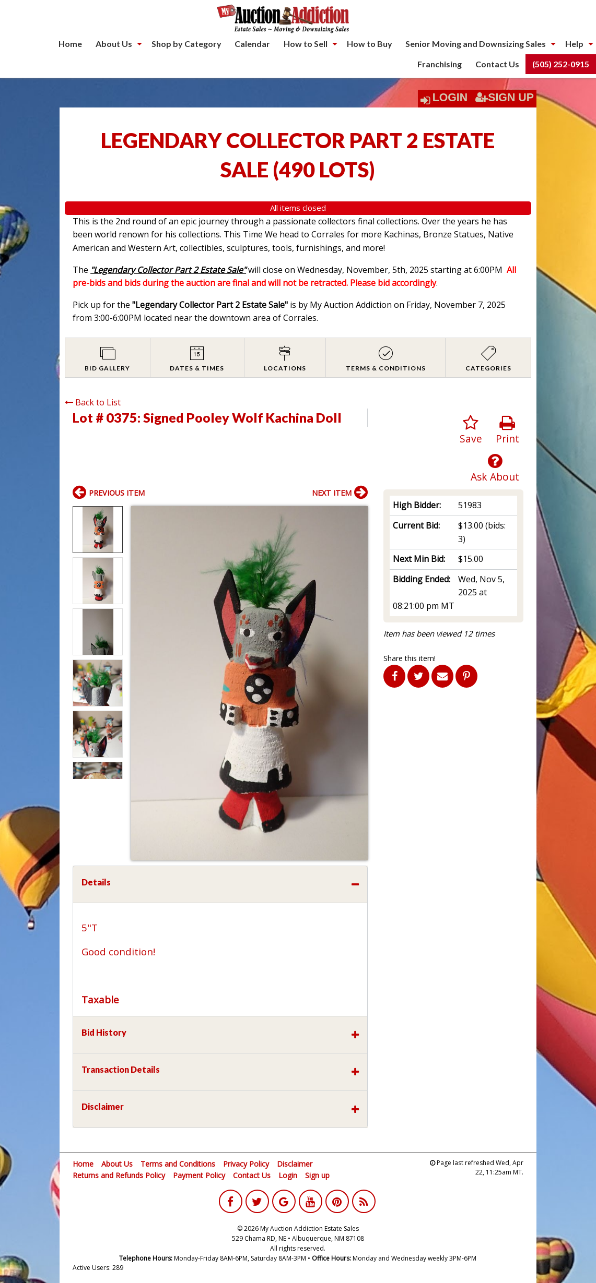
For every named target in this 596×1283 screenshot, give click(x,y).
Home (70, 44)
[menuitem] (70, 44)
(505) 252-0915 (560, 64)
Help (574, 44)
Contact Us (497, 64)
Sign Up (504, 97)
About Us (114, 44)
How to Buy (369, 44)
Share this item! (409, 658)
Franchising (439, 64)
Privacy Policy (246, 1164)
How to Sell (306, 44)
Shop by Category (186, 44)
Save (471, 430)
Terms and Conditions (178, 1164)
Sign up (317, 1175)
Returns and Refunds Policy (119, 1175)
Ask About (495, 468)
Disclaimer (294, 1164)
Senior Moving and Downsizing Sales (475, 44)
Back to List (93, 402)
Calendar (252, 44)
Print (507, 430)
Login (450, 97)
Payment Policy (199, 1175)
